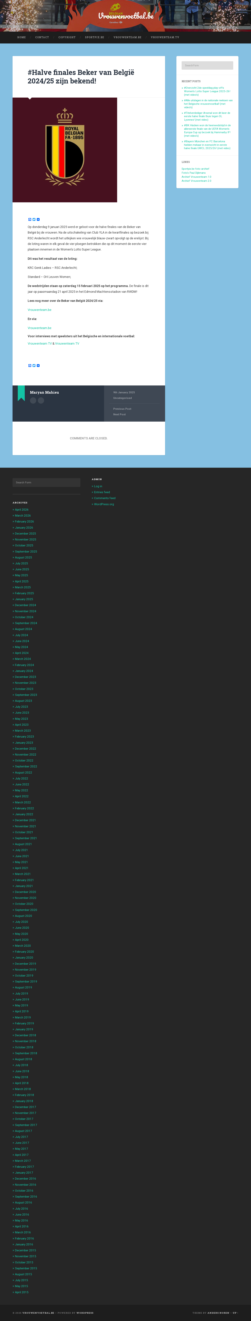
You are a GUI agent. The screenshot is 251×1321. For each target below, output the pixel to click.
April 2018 (22, 1083)
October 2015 (24, 1262)
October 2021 (24, 832)
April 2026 (22, 509)
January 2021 (24, 886)
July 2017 (21, 1137)
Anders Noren (218, 1312)
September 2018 (26, 1053)
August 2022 (23, 772)
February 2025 (24, 593)
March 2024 (23, 659)
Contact (42, 37)
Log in (98, 486)
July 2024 (21, 635)
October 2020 (24, 904)
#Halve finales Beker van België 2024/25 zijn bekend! (81, 76)
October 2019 (24, 975)
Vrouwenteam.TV (165, 37)
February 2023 (24, 736)
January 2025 (24, 599)
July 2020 (21, 921)
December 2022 (25, 748)
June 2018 (22, 1071)
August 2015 (23, 1274)
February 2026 (24, 521)
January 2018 (24, 1101)
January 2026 (24, 527)
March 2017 (23, 1160)
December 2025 (25, 533)
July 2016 (21, 1208)
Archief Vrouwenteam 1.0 (196, 176)
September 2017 (26, 1125)
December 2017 (25, 1107)
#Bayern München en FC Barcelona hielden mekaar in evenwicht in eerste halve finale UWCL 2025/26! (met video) (207, 145)
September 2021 (26, 838)
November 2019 (25, 969)
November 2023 (25, 683)
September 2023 (26, 695)
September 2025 (26, 551)
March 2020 (23, 945)
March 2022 (23, 802)
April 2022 (22, 796)
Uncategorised (122, 398)
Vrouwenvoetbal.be (125, 15)
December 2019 (25, 963)
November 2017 (25, 1113)
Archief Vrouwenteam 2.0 (196, 180)
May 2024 (21, 647)
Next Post (119, 414)
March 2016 (23, 1232)
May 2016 (21, 1220)
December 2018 (25, 1035)
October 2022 (24, 760)
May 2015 (21, 1286)
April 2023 (22, 724)
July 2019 (21, 993)
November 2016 (25, 1184)
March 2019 (23, 1017)
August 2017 (23, 1131)
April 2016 (22, 1226)
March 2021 (23, 874)
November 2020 (25, 898)
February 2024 (24, 665)
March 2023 (23, 730)
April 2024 (22, 653)
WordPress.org (104, 504)
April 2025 (22, 581)
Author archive (33, 400)
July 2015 (21, 1280)
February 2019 (24, 1023)
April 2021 (22, 868)
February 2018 (24, 1095)
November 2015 (25, 1256)
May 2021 (21, 862)
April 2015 (22, 1292)
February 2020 (24, 951)
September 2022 (26, 766)
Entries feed (102, 492)
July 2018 (21, 1065)
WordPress (84, 1312)
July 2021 (21, 850)
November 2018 (25, 1041)
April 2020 (22, 939)
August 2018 (23, 1059)
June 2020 (22, 927)
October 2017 (24, 1119)
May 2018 (21, 1077)
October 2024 (24, 617)
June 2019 (22, 999)
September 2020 (26, 910)
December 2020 (25, 892)
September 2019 (26, 981)
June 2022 (22, 784)
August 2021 (23, 844)
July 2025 (21, 563)
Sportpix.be (94, 37)
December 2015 (25, 1250)
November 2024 (25, 611)
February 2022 (24, 808)
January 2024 (24, 671)
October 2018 (24, 1047)
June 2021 (22, 856)
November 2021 (25, 826)
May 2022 (21, 790)
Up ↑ (235, 1312)
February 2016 (24, 1238)
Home (21, 37)
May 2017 (21, 1148)
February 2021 (24, 880)
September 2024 (26, 623)
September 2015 (26, 1268)
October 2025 (24, 545)
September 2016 (26, 1196)
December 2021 (25, 820)
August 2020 (23, 916)
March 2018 (23, 1089)
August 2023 (23, 700)
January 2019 (24, 1029)
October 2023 (24, 689)
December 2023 (25, 677)
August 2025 (23, 557)
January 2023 (24, 742)
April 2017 (22, 1155)
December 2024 (25, 605)
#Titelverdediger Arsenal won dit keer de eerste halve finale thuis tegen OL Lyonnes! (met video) (207, 116)
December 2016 (25, 1178)
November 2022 (25, 754)
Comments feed (105, 498)
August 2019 (23, 987)
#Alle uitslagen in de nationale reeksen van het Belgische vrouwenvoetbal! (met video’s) (208, 104)
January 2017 (24, 1172)
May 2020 (21, 934)
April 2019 (22, 1011)
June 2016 (22, 1214)
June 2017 (22, 1143)
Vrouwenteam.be (127, 37)
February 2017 (24, 1166)
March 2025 (23, 587)
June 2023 (22, 712)
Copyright (67, 37)
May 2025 (21, 575)
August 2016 (23, 1202)
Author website (41, 400)
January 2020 (24, 957)
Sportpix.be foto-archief (195, 168)
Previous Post (122, 408)
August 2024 (23, 629)
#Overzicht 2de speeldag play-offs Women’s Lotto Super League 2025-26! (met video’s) (207, 91)
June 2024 (22, 641)
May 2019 (21, 1005)
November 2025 (25, 539)
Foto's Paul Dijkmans (194, 172)
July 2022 (21, 778)
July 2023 (21, 706)
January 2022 (24, 814)
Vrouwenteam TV (40, 343)
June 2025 (22, 569)
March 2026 (23, 515)
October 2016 (24, 1190)
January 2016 (24, 1244)
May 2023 (21, 718)
